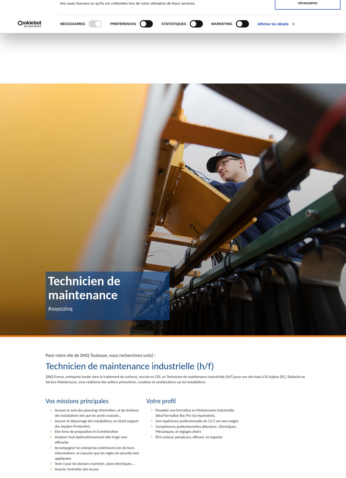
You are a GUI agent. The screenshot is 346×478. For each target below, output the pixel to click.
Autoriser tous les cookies (307, 12)
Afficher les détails (272, 54)
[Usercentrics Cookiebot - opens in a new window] (30, 53)
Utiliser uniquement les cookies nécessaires (307, 30)
